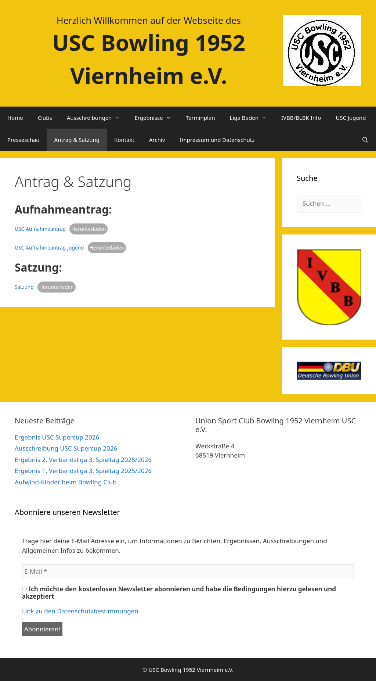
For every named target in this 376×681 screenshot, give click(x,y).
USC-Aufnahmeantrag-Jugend (49, 247)
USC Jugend (351, 117)
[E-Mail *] (188, 571)
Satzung (24, 286)
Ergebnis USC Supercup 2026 (57, 437)
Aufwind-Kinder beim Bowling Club (66, 482)
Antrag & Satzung (77, 139)
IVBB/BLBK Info (301, 117)
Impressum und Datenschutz (217, 139)
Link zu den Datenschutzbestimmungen (80, 611)
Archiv (157, 139)
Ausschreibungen (97, 118)
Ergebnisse (156, 118)
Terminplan (200, 117)
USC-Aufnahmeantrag (40, 228)
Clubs (45, 117)
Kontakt (124, 139)
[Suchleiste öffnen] (365, 140)
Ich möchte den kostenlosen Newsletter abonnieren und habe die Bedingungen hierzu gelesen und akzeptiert (179, 592)
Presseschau (23, 139)
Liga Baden (252, 118)
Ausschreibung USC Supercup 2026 (66, 448)
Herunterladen (88, 228)
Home (15, 117)
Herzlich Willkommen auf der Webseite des (149, 20)
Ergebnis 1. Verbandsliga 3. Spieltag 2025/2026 (83, 470)
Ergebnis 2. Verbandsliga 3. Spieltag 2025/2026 (83, 459)
